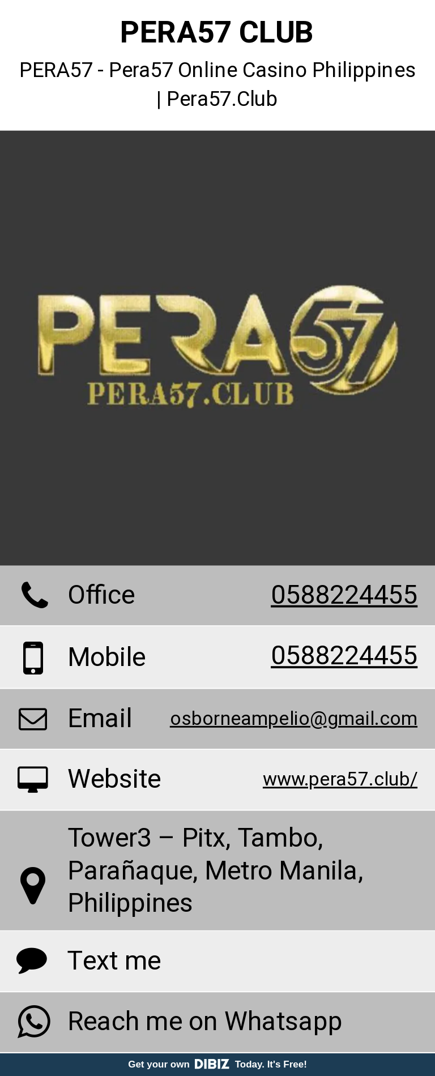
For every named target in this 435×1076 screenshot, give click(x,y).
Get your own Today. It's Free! (217, 1064)
